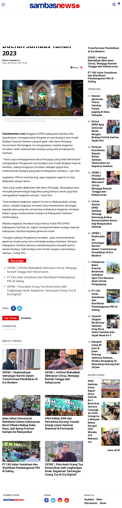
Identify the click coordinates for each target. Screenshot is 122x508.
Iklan (103, 503)
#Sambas (26, 318)
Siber (99, 499)
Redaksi (89, 499)
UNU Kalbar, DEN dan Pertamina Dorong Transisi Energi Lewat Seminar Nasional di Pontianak (62, 423)
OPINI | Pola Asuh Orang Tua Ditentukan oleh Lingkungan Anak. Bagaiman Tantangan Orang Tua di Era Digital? (41, 290)
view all (113, 450)
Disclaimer (91, 503)
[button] (118, 2)
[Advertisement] (61, 23)
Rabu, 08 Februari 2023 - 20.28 (14, 63)
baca (74, 67)
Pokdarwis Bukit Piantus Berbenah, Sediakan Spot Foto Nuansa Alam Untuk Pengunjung (102, 273)
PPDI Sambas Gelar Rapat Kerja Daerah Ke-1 (92, 390)
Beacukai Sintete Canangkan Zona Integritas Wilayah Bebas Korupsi (93, 414)
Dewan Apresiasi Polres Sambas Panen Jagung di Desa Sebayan (101, 105)
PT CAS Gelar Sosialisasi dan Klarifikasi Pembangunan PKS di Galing (21, 468)
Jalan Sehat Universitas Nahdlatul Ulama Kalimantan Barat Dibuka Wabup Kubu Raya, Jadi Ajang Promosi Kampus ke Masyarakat (21, 425)
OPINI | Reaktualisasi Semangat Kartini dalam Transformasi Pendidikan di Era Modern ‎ (20, 377)
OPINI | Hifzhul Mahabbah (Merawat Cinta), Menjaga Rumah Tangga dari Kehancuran (42, 269)
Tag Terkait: (10, 318)
